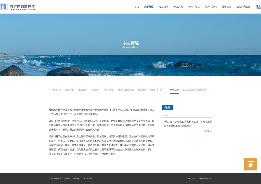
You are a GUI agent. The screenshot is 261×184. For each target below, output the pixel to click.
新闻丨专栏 (194, 6)
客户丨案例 (211, 6)
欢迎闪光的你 (243, 6)
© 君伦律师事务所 (55, 178)
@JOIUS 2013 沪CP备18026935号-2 (200, 178)
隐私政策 (76, 178)
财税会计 (96, 89)
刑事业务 (174, 89)
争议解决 (56, 89)
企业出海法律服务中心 (194, 89)
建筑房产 (82, 89)
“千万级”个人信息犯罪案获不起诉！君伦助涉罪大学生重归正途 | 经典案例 (188, 123)
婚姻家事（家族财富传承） (152, 89)
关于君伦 (148, 6)
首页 (136, 6)
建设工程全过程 (126, 89)
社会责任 (226, 6)
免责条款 (67, 178)
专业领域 (163, 6)
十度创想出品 (87, 178)
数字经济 (109, 89)
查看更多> (208, 131)
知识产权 (69, 89)
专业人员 (178, 6)
